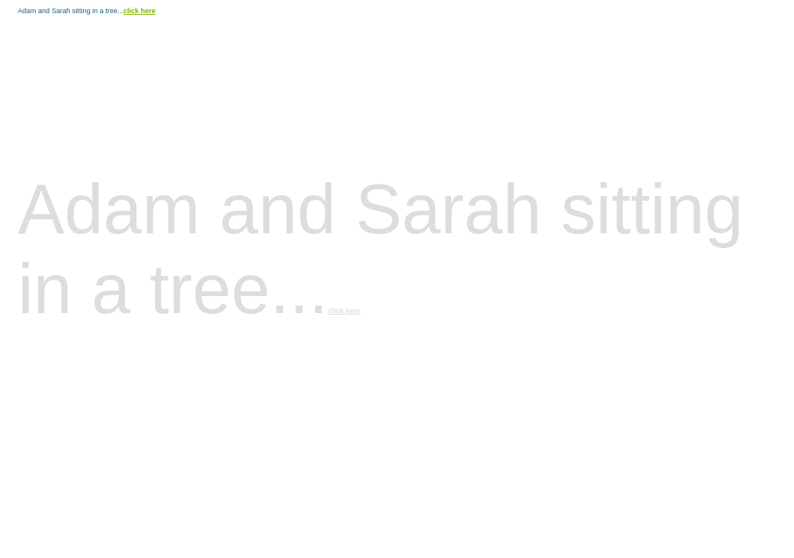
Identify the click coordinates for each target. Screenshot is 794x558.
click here (139, 11)
